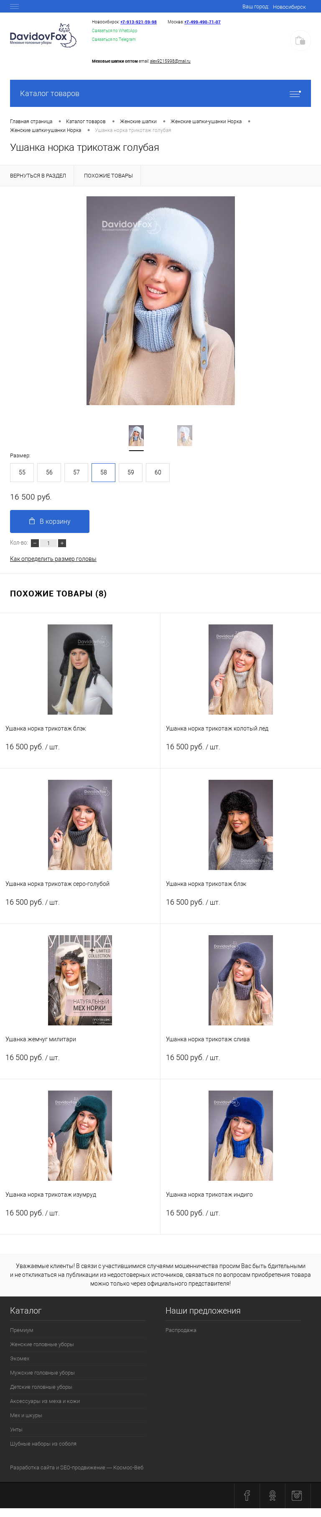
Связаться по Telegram (114, 39)
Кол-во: (19, 542)
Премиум (21, 1330)
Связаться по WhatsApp (115, 30)
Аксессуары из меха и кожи (45, 1401)
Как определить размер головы (53, 559)
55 (22, 472)
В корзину (50, 521)
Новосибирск (289, 7)
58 (103, 472)
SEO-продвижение (82, 1467)
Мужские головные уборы (42, 1373)
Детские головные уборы (41, 1387)
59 (130, 472)
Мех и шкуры (26, 1415)
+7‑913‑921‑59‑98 (138, 22)
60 (158, 472)
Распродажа (181, 1330)
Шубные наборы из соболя (43, 1444)
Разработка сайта (32, 1467)
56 (49, 472)
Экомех (19, 1358)
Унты (16, 1429)
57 (76, 472)
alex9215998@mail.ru (170, 61)
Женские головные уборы (42, 1344)
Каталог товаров (160, 93)
